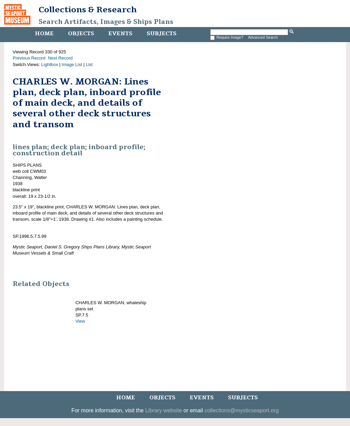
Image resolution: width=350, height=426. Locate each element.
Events (120, 33)
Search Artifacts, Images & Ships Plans (106, 21)
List (89, 64)
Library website (163, 410)
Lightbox (49, 64)
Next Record (60, 58)
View (80, 321)
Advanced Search (263, 37)
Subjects (161, 33)
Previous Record (29, 58)
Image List (72, 64)
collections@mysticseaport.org (241, 410)
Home (44, 33)
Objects (81, 33)
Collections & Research (88, 9)
